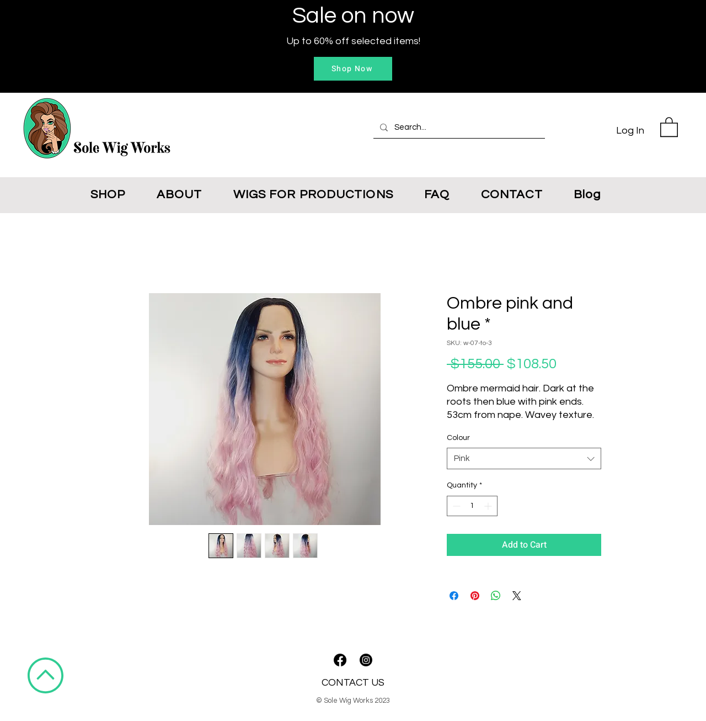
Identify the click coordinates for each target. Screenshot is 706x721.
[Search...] (458, 127)
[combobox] (524, 458)
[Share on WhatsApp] (495, 595)
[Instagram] (366, 660)
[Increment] (489, 506)
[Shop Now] (353, 69)
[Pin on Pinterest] (475, 595)
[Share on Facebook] (454, 595)
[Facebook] (340, 660)
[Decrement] (455, 506)
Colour (458, 438)
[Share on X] (516, 595)
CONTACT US (353, 682)
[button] (669, 126)
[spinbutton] (472, 506)
